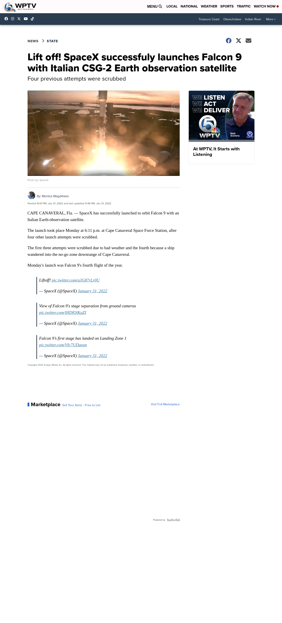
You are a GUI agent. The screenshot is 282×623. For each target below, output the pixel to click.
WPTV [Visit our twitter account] (20, 18)
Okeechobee (232, 19)
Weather (209, 6)
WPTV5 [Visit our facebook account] (7, 18)
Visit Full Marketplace (165, 404)
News (33, 41)
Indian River (253, 19)
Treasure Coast (209, 19)
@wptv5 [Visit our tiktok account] (33, 18)
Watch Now (266, 6)
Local (171, 6)
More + (271, 19)
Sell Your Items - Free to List (81, 405)
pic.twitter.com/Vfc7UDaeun (63, 345)
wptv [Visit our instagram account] (13, 18)
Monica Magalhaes (55, 196)
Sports (227, 6)
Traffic (244, 6)
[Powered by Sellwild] (173, 520)
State (52, 41)
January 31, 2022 (92, 291)
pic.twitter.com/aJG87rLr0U (75, 280)
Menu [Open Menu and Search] (154, 6)
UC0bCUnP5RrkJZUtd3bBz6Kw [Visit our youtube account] (27, 18)
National (189, 6)
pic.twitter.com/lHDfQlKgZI (62, 312)
